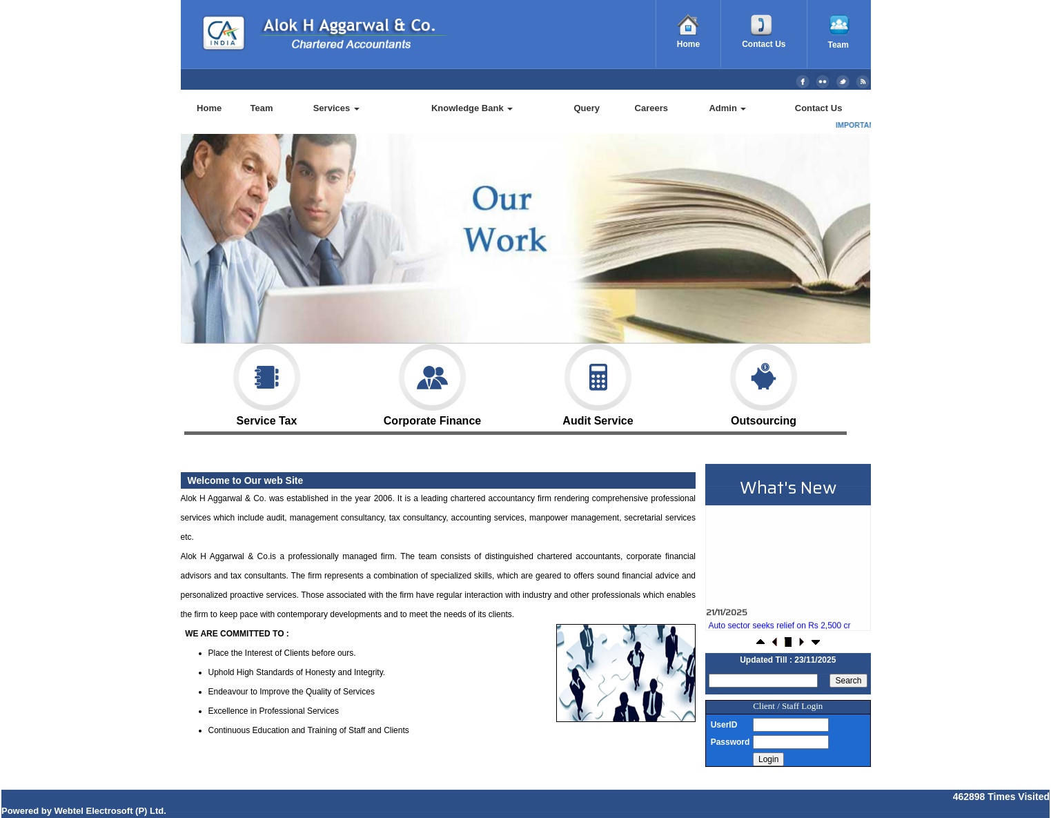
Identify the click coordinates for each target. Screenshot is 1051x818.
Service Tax (266, 385)
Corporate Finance (432, 385)
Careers (651, 108)
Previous (237, 249)
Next (808, 249)
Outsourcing (763, 385)
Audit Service (597, 385)
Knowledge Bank (472, 108)
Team (262, 108)
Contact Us (819, 108)
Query (586, 108)
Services (336, 108)
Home (209, 108)
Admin (727, 108)
